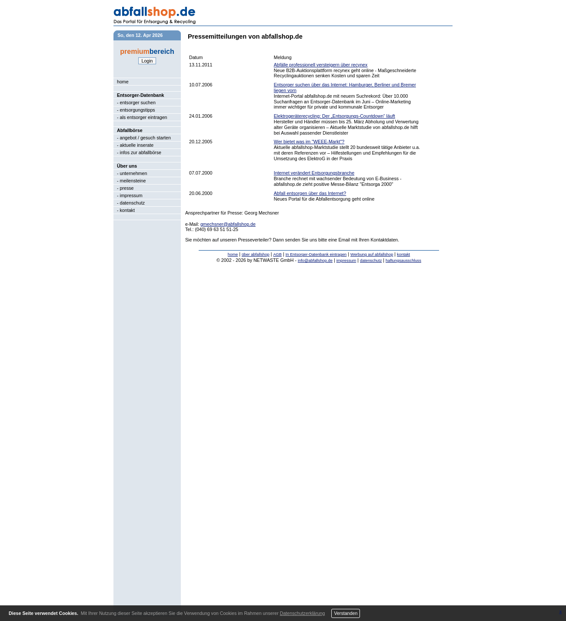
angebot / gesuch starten (145, 137)
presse (127, 188)
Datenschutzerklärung (302, 613)
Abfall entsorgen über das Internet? (310, 193)
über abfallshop (256, 254)
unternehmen (133, 173)
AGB (277, 254)
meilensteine (133, 180)
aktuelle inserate (137, 145)
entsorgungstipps (137, 109)
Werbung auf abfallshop (371, 254)
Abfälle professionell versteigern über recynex (321, 64)
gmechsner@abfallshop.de (228, 224)
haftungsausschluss (403, 260)
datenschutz (132, 202)
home (123, 81)
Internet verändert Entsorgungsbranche (314, 172)
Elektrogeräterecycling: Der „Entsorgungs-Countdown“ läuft (334, 116)
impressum (131, 195)
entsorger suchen (138, 102)
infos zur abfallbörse (140, 152)
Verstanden (345, 613)
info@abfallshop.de (315, 260)
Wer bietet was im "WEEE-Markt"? (309, 141)
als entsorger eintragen (143, 117)
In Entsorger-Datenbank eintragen (316, 254)
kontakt (127, 210)
